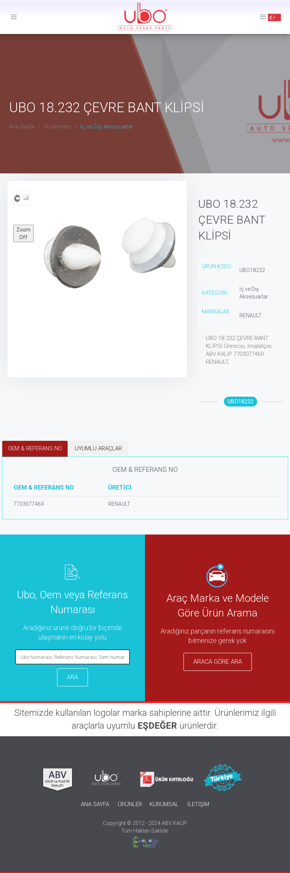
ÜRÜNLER (130, 804)
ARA (72, 677)
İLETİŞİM (198, 804)
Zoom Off (23, 233)
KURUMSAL (164, 804)
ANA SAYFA (95, 804)
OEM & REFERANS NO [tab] (35, 448)
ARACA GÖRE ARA (217, 661)
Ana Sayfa (21, 126)
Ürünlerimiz (57, 126)
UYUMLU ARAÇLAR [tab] (98, 448)
